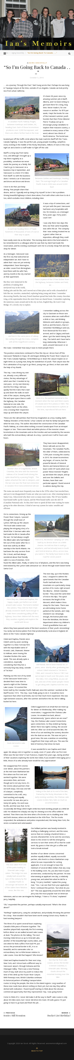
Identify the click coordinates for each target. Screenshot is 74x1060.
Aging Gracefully (18, 53)
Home (6, 53)
